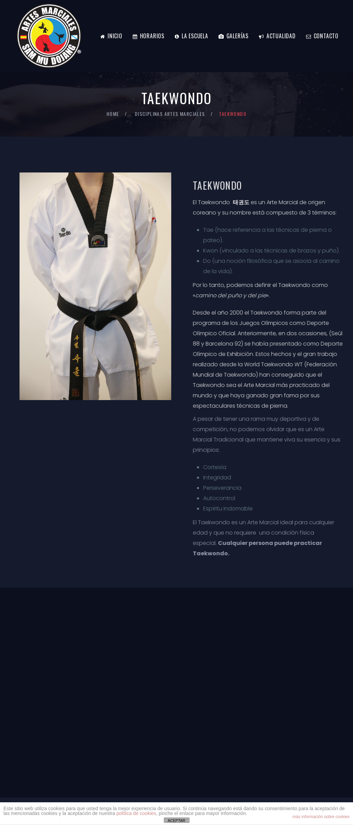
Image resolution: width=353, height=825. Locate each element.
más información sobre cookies (321, 816)
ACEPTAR (176, 820)
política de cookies (136, 813)
